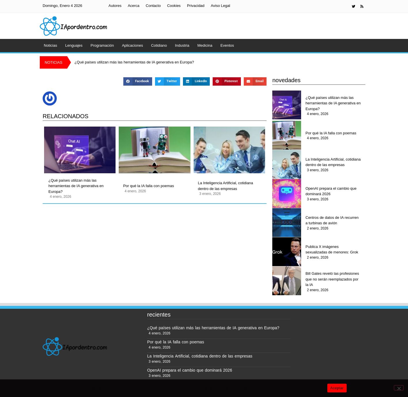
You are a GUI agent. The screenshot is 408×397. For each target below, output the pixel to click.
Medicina (204, 45)
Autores (115, 5)
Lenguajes (73, 45)
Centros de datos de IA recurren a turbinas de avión (331, 220)
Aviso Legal (220, 5)
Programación (102, 45)
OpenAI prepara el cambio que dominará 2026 (330, 191)
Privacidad (196, 5)
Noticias (50, 45)
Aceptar (337, 388)
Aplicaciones (132, 45)
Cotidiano (159, 45)
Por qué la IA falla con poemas (148, 186)
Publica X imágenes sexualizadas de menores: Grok (331, 249)
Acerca (133, 5)
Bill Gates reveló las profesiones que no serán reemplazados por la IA (332, 279)
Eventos (227, 45)
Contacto (153, 5)
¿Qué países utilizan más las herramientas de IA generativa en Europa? (76, 186)
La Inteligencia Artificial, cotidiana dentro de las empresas (225, 186)
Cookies (174, 5)
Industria (182, 45)
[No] (399, 387)
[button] (137, 81)
